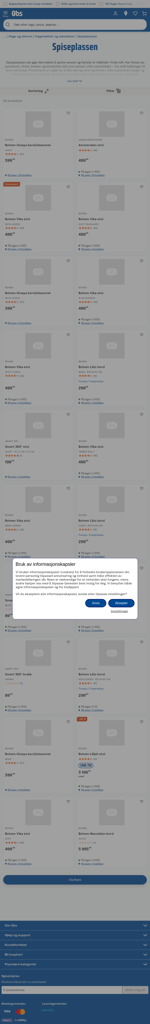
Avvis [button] (96, 603)
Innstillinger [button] (119, 611)
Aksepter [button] (121, 603)
